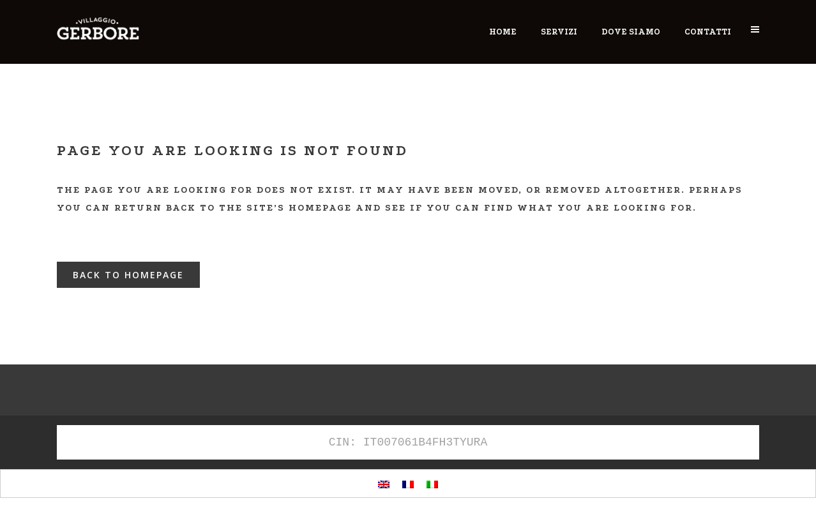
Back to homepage (128, 275)
